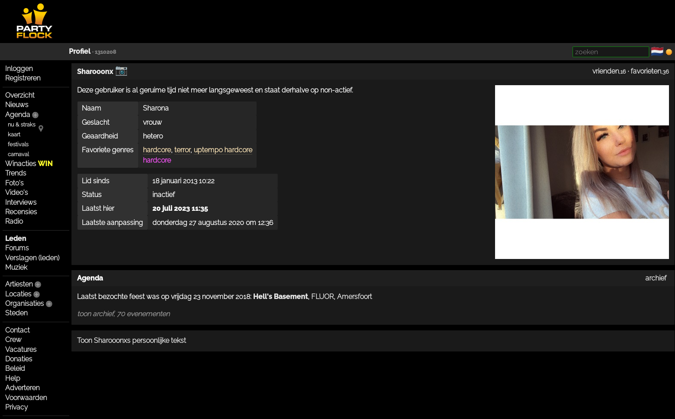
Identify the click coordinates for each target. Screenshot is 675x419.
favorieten (646, 71)
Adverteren (22, 388)
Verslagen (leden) (32, 258)
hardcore (157, 150)
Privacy (16, 407)
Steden (16, 313)
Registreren (22, 78)
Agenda (17, 115)
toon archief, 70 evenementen (123, 314)
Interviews (21, 202)
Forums (17, 248)
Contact (17, 330)
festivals (18, 144)
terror (182, 150)
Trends (15, 173)
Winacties (29, 164)
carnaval (18, 154)
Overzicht (19, 95)
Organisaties (24, 303)
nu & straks (21, 124)
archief (655, 278)
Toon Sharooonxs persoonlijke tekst (131, 340)
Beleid (15, 368)
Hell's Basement (280, 297)
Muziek (16, 267)
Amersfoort (354, 297)
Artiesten (19, 284)
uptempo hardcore (223, 150)
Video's (16, 192)
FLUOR (322, 297)
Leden (15, 238)
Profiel (79, 51)
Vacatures (21, 349)
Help (12, 378)
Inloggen (19, 69)
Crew (13, 340)
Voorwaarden (26, 398)
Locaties (18, 294)
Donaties (18, 359)
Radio (14, 221)
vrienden (605, 71)
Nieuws (16, 105)
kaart (14, 134)
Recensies (21, 212)
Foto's (14, 183)
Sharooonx (95, 72)
